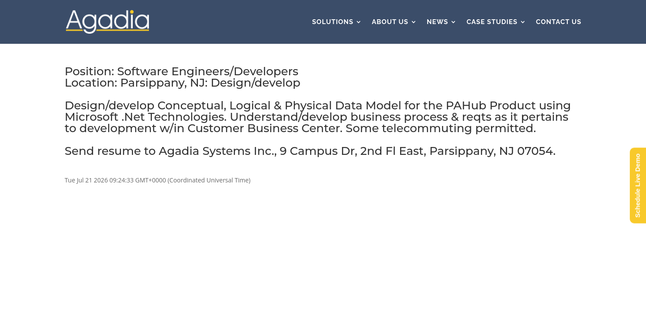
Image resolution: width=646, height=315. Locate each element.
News (437, 22)
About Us (390, 22)
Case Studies (492, 22)
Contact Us (558, 22)
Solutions (332, 22)
